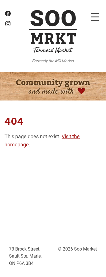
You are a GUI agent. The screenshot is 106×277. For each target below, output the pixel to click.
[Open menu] (94, 17)
